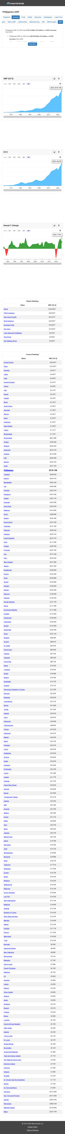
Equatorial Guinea (10, 948)
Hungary (6, 586)
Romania (7, 534)
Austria (6, 478)
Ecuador (6, 614)
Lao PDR (7, 897)
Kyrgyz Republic (9, 893)
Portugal (7, 550)
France (6, 386)
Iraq (5, 554)
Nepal (6, 741)
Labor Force (58, 17)
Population (6, 17)
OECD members (9, 313)
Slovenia (7, 693)
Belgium (6, 446)
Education (38, 17)
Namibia (6, 920)
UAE (5, 458)
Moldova (7, 881)
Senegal (6, 781)
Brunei (6, 877)
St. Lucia (7, 1040)
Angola (6, 626)
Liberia (6, 984)
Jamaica (6, 833)
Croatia (6, 642)
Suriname (7, 1004)
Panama (6, 654)
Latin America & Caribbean (13, 333)
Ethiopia (6, 598)
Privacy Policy (32, 1127)
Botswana (7, 845)
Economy (16, 17)
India (5, 378)
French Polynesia (9, 968)
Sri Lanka (7, 646)
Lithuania (7, 670)
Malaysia (7, 510)
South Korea (8, 406)
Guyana (6, 873)
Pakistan (7, 530)
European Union (9, 325)
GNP (60, 22)
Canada (6, 398)
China (5, 366)
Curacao (6, 1012)
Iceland (6, 777)
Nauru (6, 1112)
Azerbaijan (7, 682)
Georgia (6, 789)
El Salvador (7, 769)
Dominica (7, 1092)
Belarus (6, 678)
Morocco (7, 594)
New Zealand (8, 562)
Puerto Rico (8, 650)
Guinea (6, 817)
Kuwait (6, 582)
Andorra (6, 996)
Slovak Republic (9, 602)
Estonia (6, 757)
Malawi (6, 924)
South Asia (7, 337)
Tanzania (7, 658)
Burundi (6, 1008)
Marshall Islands (9, 1108)
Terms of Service (32, 1130)
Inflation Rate (22, 22)
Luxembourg (8, 701)
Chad (5, 849)
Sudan (6, 761)
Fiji (5, 976)
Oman (6, 634)
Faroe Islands (8, 992)
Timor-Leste (8, 1036)
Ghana (6, 666)
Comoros (7, 1068)
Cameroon (7, 721)
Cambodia (7, 733)
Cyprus (6, 773)
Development (48, 17)
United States (8, 362)
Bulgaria (6, 638)
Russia (6, 394)
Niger (5, 861)
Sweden (6, 454)
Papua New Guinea (10, 785)
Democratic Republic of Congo (14, 690)
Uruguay (6, 686)
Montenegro (8, 956)
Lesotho (6, 1020)
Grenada (6, 1076)
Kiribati (6, 1100)
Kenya (6, 606)
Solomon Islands (9, 1064)
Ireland (6, 498)
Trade (23, 17)
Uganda (6, 713)
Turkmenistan (8, 725)
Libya (5, 717)
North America (9, 321)
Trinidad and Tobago (11, 797)
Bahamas (7, 905)
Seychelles (7, 1048)
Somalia (6, 928)
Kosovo (6, 932)
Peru (5, 558)
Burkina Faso (8, 837)
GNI (43, 22)
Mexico (6, 414)
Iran (5, 486)
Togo (5, 940)
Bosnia (6, 793)
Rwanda (6, 909)
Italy (5, 390)
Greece (6, 574)
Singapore (7, 494)
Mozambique (8, 853)
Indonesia (7, 422)
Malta (6, 821)
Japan (6, 374)
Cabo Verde (8, 1028)
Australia (7, 410)
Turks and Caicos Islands (12, 1056)
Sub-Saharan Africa (10, 341)
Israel (6, 466)
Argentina (7, 450)
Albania (6, 813)
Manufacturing (34, 22)
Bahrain (6, 737)
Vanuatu (6, 1072)
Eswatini (7, 980)
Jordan (6, 709)
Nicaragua (7, 869)
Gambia (6, 1032)
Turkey (6, 430)
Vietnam (6, 490)
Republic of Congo (10, 913)
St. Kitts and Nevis (10, 1088)
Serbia (6, 674)
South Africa (8, 522)
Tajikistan (7, 865)
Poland (6, 442)
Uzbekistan (8, 618)
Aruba (6, 1000)
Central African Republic (12, 1024)
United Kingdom (9, 382)
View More (32, 44)
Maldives (7, 972)
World (6, 309)
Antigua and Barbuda (11, 1052)
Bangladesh (8, 482)
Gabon (6, 841)
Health (30, 17)
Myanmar (7, 697)
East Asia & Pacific (10, 317)
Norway (6, 462)
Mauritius (7, 889)
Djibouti (6, 988)
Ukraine (6, 590)
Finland (6, 546)
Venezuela (7, 622)
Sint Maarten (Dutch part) (12, 1060)
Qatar (6, 578)
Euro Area (7, 329)
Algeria (6, 566)
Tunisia (6, 729)
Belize (6, 1016)
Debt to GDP (12, 22)
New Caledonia (9, 952)
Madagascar (8, 885)
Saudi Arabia (8, 426)
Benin (6, 829)
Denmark (7, 502)
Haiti (5, 825)
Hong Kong (7, 506)
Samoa (6, 1084)
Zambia (6, 801)
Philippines (8, 470)
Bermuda (7, 944)
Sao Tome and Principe (12, 1096)
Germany (7, 370)
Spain (6, 418)
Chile (5, 542)
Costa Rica (7, 662)
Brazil (6, 402)
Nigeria (6, 518)
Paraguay (7, 745)
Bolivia (6, 705)
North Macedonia (9, 901)
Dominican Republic (10, 610)
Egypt (6, 514)
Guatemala (7, 630)
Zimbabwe (7, 753)
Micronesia (7, 1104)
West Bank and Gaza (11, 916)
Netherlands (8, 434)
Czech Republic (9, 538)
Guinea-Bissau (8, 1044)
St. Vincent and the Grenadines (14, 1080)
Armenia (6, 809)
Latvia (6, 749)
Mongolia (7, 857)
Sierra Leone (8, 964)
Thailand (7, 474)
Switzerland (8, 438)
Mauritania (7, 936)
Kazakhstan (8, 570)
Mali (5, 805)
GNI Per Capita (51, 22)
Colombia (7, 526)
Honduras (7, 765)
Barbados (7, 960)
